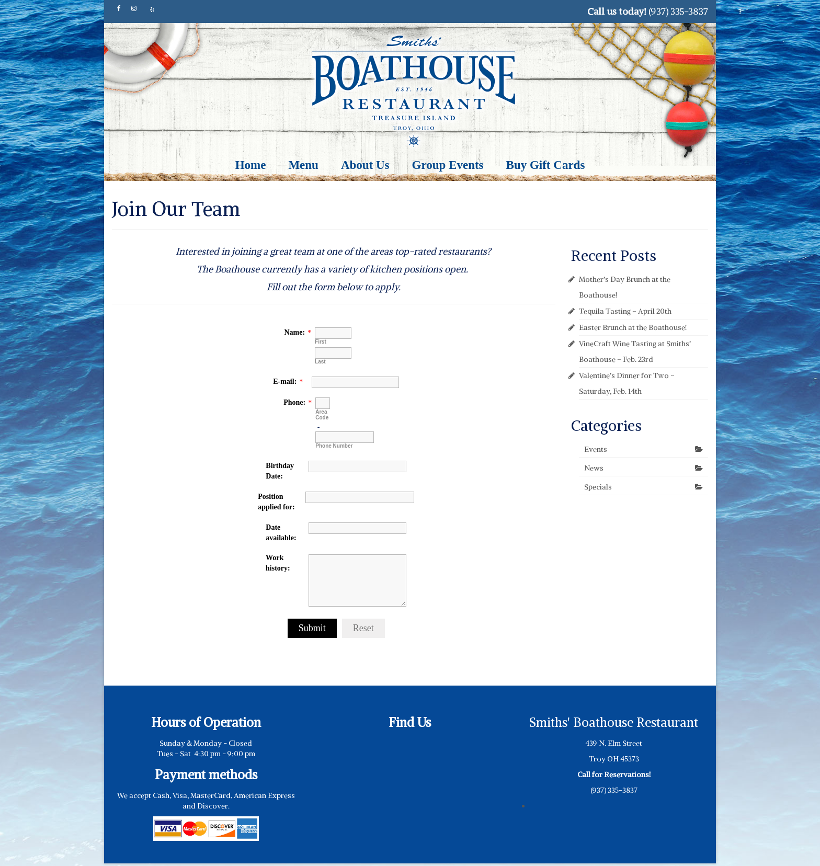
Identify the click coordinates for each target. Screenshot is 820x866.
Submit (312, 628)
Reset (363, 628)
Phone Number (333, 446)
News (593, 468)
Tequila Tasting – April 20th (625, 311)
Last (320, 361)
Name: (294, 332)
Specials (598, 487)
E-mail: (285, 381)
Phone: (294, 402)
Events (595, 449)
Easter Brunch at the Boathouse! (633, 327)
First (320, 342)
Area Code (321, 414)
